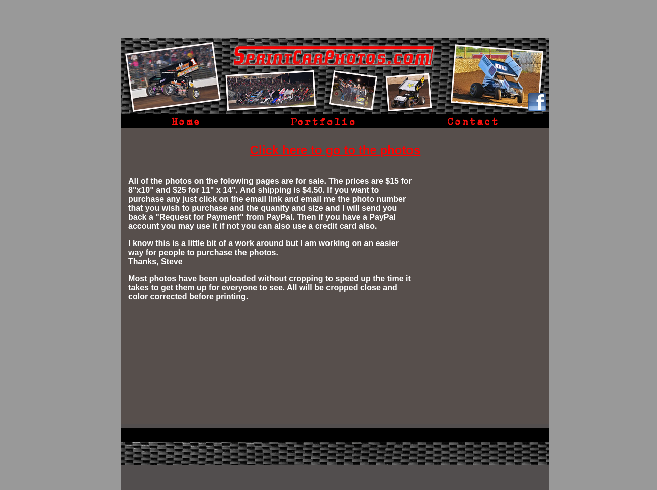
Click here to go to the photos (335, 150)
